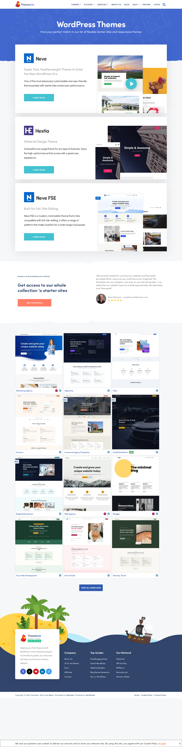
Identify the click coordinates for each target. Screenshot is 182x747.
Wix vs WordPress (98, 676)
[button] (80, 4)
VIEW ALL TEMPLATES (91, 587)
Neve (51, 695)
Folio (115, 390)
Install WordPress (98, 663)
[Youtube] (36, 672)
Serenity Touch (119, 575)
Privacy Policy (160, 695)
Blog (127, 4)
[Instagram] (49, 672)
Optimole (120, 658)
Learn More (39, 97)
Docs (66, 667)
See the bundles (34, 302)
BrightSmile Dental (24, 513)
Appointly (69, 390)
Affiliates (68, 672)
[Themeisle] (24, 4)
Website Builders (97, 667)
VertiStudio (90, 695)
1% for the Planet (71, 663)
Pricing (147, 4)
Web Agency (70, 513)
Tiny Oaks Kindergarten (26, 575)
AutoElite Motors (120, 452)
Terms (136, 695)
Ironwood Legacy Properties (77, 452)
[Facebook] (23, 672)
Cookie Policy (146, 695)
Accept (162, 743)
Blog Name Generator (100, 672)
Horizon (19, 452)
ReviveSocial (122, 672)
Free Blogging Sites (98, 658)
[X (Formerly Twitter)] (29, 672)
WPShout (120, 667)
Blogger (116, 513)
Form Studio (70, 575)
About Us (116, 4)
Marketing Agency (24, 390)
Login (157, 4)
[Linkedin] (42, 672)
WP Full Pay (121, 663)
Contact (68, 676)
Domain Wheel (122, 676)
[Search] (164, 4)
